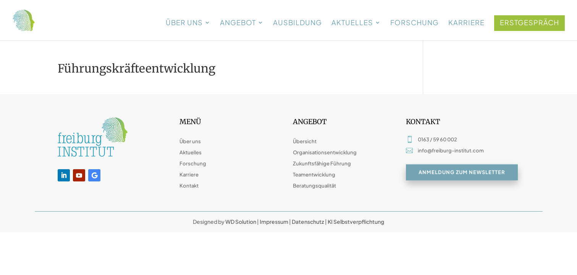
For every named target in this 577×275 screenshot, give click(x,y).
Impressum (274, 221)
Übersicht (305, 141)
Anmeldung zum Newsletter (462, 173)
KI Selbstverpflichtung (355, 221)
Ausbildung (297, 23)
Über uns (184, 23)
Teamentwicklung (314, 174)
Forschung (414, 23)
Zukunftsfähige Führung (322, 163)
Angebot (238, 23)
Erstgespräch (529, 22)
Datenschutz (308, 221)
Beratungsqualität (314, 186)
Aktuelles (352, 23)
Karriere (466, 23)
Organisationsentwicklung (325, 152)
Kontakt (189, 186)
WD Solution (240, 221)
